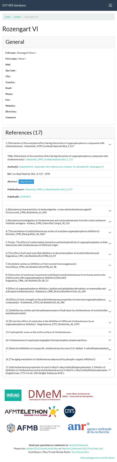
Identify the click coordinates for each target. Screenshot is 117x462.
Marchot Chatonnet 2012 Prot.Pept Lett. (82, 448)
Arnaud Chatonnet (78, 445)
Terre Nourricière (80, 452)
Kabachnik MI (26, 166)
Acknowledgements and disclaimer (97, 457)
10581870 (25, 196)
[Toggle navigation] (110, 5)
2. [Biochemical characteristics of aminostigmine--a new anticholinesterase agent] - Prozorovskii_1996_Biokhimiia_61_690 (49, 211)
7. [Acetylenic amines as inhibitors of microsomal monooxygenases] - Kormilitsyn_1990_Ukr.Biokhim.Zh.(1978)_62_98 (41, 265)
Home (8, 16)
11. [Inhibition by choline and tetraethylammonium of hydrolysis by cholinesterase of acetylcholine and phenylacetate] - (57, 312)
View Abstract (26, 181)
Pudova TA (69, 166)
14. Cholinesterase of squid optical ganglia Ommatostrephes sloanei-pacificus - (47, 340)
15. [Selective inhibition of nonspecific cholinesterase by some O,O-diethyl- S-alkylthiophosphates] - (57, 350)
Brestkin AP (83, 166)
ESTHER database (14, 5)
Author (17, 16)
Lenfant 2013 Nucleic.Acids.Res (42, 448)
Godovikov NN (41, 166)
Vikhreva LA (57, 166)
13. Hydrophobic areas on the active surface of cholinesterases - (39, 332)
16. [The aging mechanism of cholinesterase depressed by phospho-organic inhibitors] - (51, 359)
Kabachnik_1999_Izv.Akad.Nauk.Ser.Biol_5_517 (49, 159)
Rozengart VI (97, 166)
